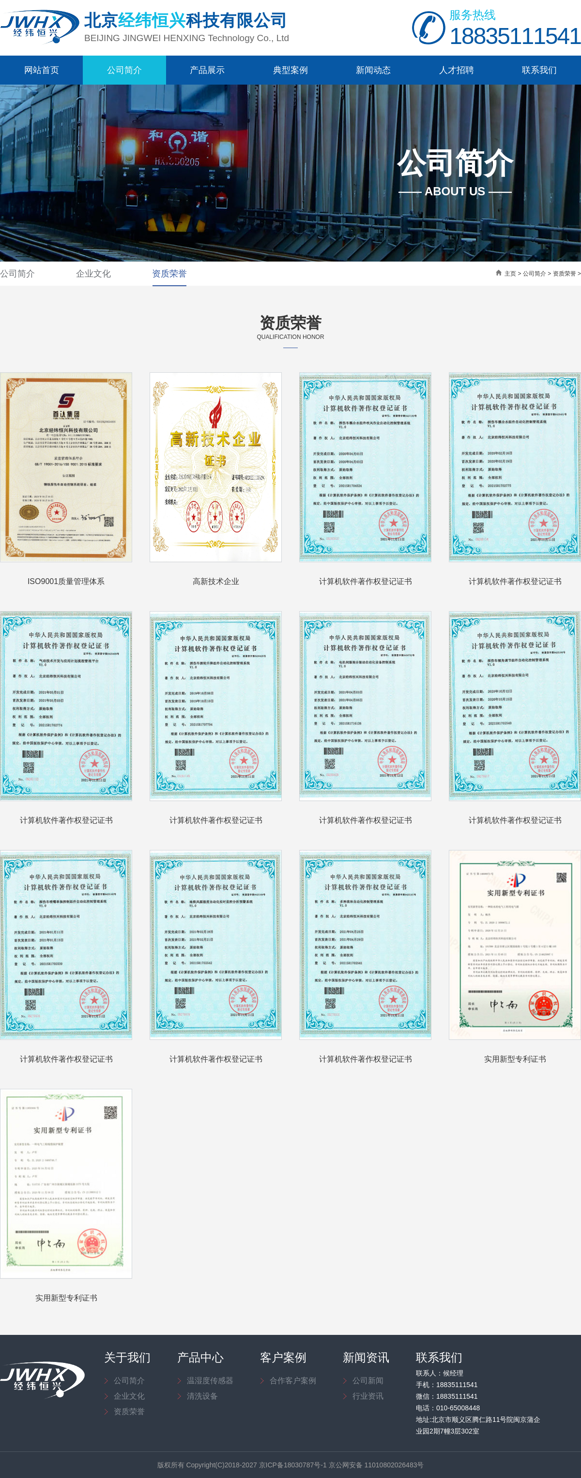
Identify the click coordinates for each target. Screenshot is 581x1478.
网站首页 (41, 70)
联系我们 (539, 70)
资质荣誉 (169, 273)
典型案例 (290, 70)
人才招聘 (456, 70)
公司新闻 (367, 1380)
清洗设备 (202, 1396)
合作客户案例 (293, 1380)
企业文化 (93, 273)
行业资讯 (367, 1396)
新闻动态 (373, 70)
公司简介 (124, 70)
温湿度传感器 (210, 1380)
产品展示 (207, 70)
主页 (510, 273)
